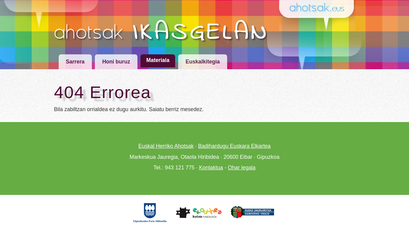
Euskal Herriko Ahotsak (166, 146)
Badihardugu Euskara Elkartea (234, 146)
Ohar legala (241, 168)
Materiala (157, 60)
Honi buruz (116, 62)
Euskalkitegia (202, 62)
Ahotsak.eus (319, 8)
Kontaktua (211, 168)
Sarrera (75, 62)
